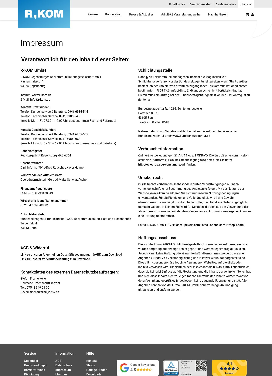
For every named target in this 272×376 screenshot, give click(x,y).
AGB (58, 361)
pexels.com (192, 225)
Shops (90, 365)
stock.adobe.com (213, 225)
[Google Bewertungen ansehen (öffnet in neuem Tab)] (138, 368)
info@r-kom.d (39, 99)
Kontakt (91, 361)
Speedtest (31, 361)
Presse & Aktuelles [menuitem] (141, 14)
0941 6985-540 (69, 116)
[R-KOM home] (44, 14)
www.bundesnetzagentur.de (191, 136)
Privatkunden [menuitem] (177, 4)
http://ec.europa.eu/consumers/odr (162, 164)
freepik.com (235, 225)
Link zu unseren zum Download (71, 254)
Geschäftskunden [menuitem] (200, 4)
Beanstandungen (35, 365)
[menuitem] (92, 14)
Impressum (63, 370)
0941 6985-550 (69, 139)
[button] (252, 14)
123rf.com (175, 225)
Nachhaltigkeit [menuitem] (217, 14)
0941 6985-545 (78, 111)
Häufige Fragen (96, 370)
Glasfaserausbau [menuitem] (226, 4)
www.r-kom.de (41, 95)
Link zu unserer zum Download (55, 259)
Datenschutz (63, 365)
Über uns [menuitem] (246, 4)
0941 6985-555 (78, 134)
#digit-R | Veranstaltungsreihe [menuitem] (180, 14)
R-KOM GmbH (171, 244)
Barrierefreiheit (34, 370)
